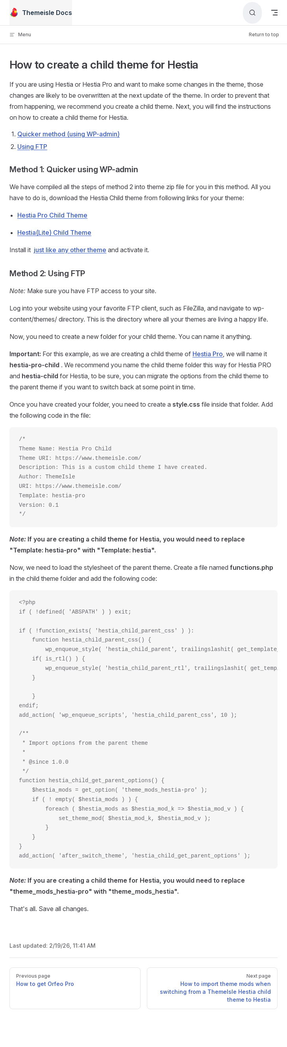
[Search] (252, 13)
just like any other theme (70, 250)
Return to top (264, 34)
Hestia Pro (208, 354)
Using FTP (32, 147)
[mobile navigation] (274, 12)
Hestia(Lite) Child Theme (54, 232)
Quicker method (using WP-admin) (68, 134)
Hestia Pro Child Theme (52, 215)
